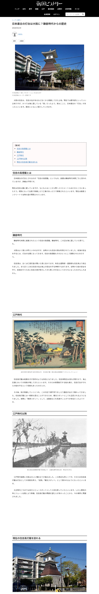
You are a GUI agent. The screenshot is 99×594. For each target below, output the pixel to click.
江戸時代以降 (22, 158)
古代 (24, 9)
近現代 (59, 9)
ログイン (56, 14)
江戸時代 (20, 155)
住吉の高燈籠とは (24, 148)
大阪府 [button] (22, 41)
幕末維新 (51, 9)
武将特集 (68, 9)
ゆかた (20, 34)
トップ (17, 9)
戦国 (36, 9)
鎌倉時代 (20, 152)
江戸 (43, 9)
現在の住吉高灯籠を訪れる (27, 162)
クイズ (77, 9)
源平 (30, 9)
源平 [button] (14, 41)
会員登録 (47, 14)
